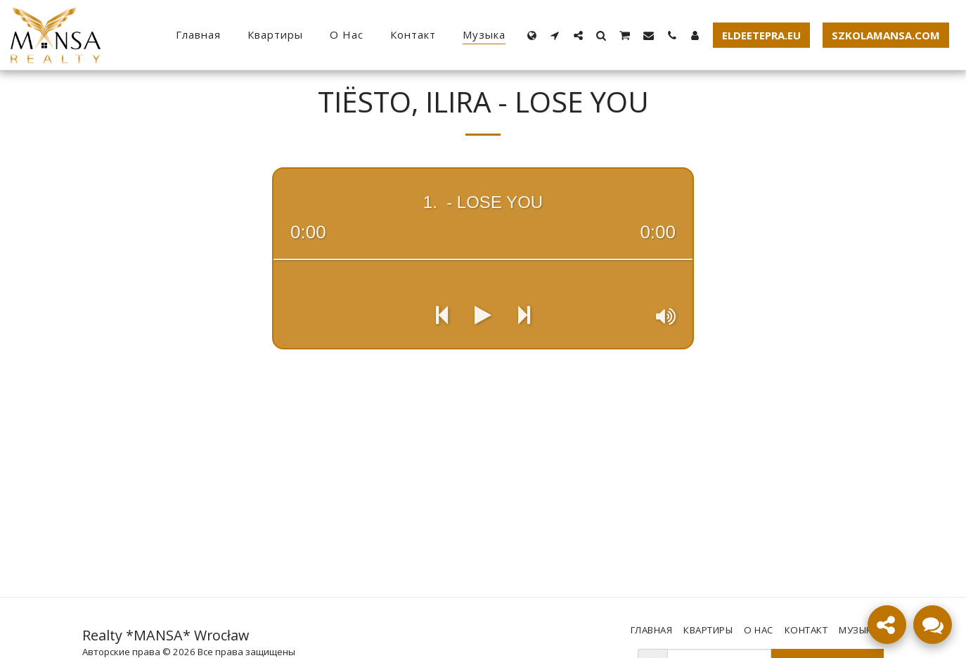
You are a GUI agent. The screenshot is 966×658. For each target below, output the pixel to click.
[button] (555, 35)
